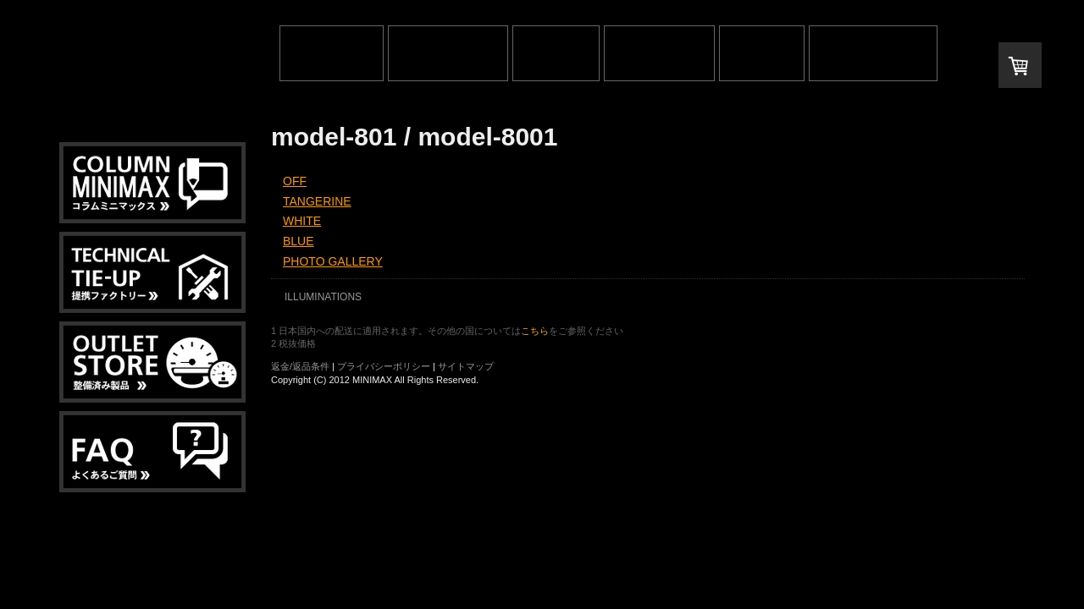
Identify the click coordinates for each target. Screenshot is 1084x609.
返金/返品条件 (300, 366)
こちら (535, 331)
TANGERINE (317, 201)
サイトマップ (466, 366)
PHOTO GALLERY (333, 261)
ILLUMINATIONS (323, 297)
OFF (295, 181)
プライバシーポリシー (383, 366)
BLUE (298, 241)
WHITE (302, 221)
